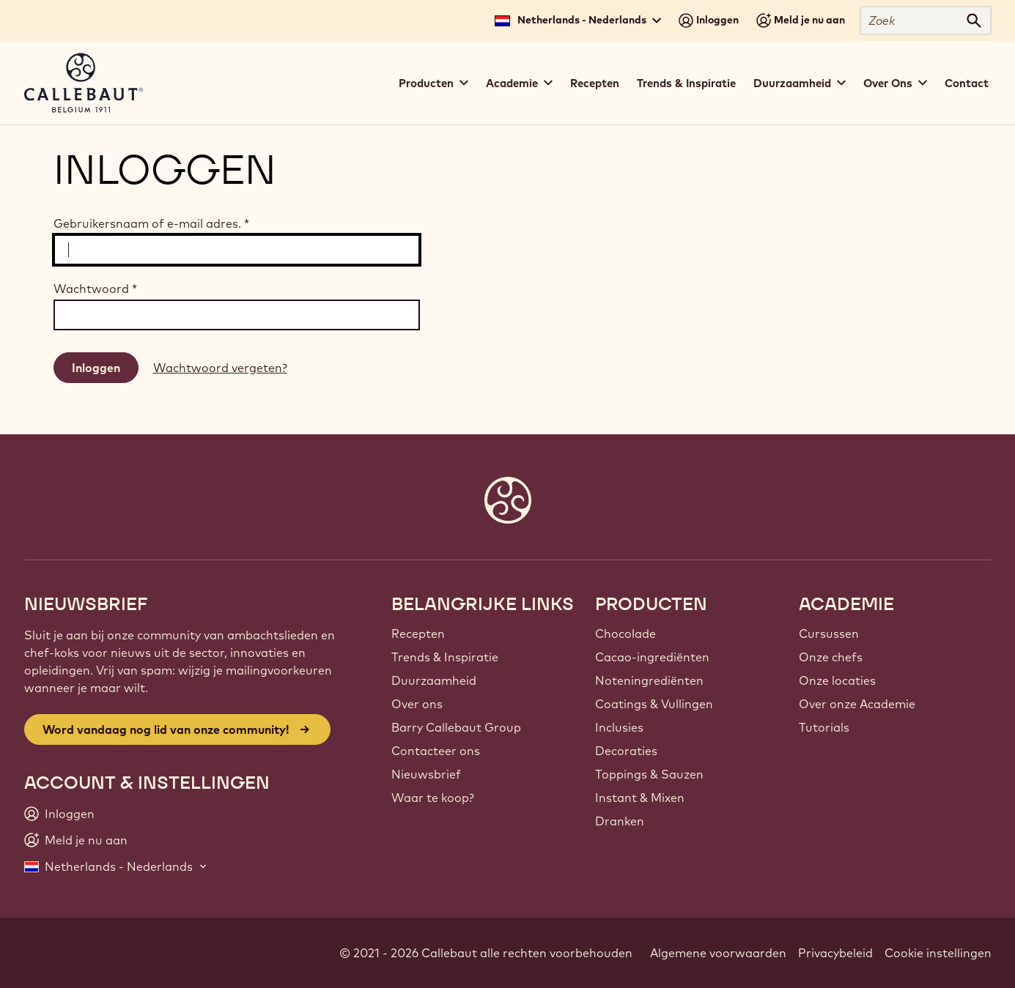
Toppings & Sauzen (649, 774)
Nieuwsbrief (426, 774)
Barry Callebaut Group (456, 727)
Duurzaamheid (433, 680)
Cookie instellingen (938, 953)
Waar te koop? (432, 797)
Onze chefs (831, 657)
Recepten (594, 83)
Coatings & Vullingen (654, 704)
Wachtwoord (95, 288)
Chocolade (625, 633)
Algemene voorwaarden (718, 953)
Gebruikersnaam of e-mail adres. (151, 223)
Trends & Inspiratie (686, 83)
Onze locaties (837, 680)
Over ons (417, 704)
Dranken (619, 821)
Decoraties (626, 750)
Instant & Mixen (639, 797)
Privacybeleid (835, 953)
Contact (967, 83)
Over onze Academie (857, 704)
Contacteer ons (435, 750)
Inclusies (619, 727)
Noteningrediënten (649, 680)
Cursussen (829, 633)
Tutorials (824, 727)
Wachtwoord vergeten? (220, 367)
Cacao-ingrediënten (652, 657)
